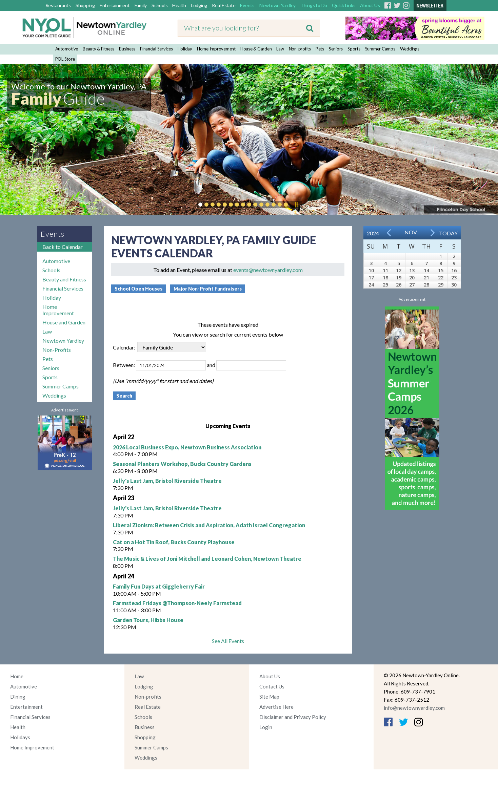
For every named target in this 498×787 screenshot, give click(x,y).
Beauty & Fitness (98, 48)
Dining (17, 697)
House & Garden (256, 48)
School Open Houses (138, 289)
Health (179, 5)
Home (16, 676)
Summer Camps (380, 48)
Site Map (269, 697)
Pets (320, 48)
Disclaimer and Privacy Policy (292, 717)
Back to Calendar (62, 246)
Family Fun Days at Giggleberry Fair (159, 586)
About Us (370, 5)
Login (265, 727)
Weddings (409, 48)
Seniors (336, 48)
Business (127, 48)
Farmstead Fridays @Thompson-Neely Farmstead (177, 603)
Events (247, 5)
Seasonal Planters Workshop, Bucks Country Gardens (182, 464)
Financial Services (156, 48)
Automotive (66, 48)
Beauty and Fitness (64, 279)
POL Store (65, 59)
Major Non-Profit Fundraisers (208, 289)
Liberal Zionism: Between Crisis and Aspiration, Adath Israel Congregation (209, 525)
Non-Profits (56, 349)
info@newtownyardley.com (414, 708)
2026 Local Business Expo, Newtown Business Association (187, 447)
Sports (353, 48)
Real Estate (223, 5)
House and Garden (63, 322)
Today (448, 233)
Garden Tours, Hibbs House (148, 620)
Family (141, 5)
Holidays (20, 737)
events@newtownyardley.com (268, 270)
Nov (410, 232)
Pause (296, 204)
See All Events (228, 641)
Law (280, 48)
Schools (159, 5)
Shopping (85, 5)
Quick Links (343, 5)
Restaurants (58, 5)
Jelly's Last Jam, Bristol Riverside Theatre (167, 480)
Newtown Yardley (277, 5)
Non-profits (300, 48)
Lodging (199, 5)
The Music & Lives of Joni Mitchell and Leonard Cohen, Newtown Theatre (207, 558)
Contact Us (271, 686)
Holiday (185, 48)
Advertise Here (276, 707)
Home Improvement (216, 48)
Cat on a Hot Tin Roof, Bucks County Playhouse (174, 542)
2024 (373, 233)
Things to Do (313, 5)
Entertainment (115, 5)
